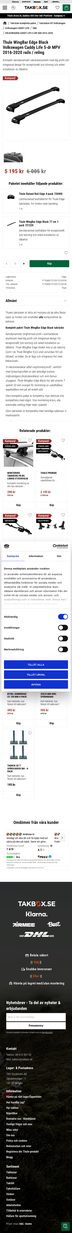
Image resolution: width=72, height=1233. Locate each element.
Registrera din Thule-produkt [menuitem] (22, 1151)
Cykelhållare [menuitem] (13, 1188)
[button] (29, 733)
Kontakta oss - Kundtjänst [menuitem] (20, 1118)
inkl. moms (25, 1223)
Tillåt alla (36, 664)
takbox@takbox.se (22, 1059)
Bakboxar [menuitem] (11, 1177)
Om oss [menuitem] (10, 1135)
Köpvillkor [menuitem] (12, 1113)
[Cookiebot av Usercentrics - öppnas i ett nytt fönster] (53, 546)
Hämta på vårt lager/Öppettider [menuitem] (24, 1096)
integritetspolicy (47, 1032)
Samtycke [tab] (13, 556)
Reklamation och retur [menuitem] (18, 1146)
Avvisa (36, 684)
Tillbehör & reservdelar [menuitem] (19, 1210)
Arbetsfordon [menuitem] (13, 1205)
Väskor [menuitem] (10, 1194)
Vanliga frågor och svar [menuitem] (19, 1124)
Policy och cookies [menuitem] (16, 1140)
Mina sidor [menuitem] (12, 1129)
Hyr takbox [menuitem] (12, 1108)
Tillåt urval (36, 674)
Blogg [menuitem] (9, 1157)
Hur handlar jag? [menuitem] (15, 1102)
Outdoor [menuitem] (10, 1199)
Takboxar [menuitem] (11, 1172)
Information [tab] (36, 556)
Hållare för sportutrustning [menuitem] (21, 1216)
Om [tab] (59, 556)
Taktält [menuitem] (10, 1183)
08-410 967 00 (23, 1054)
